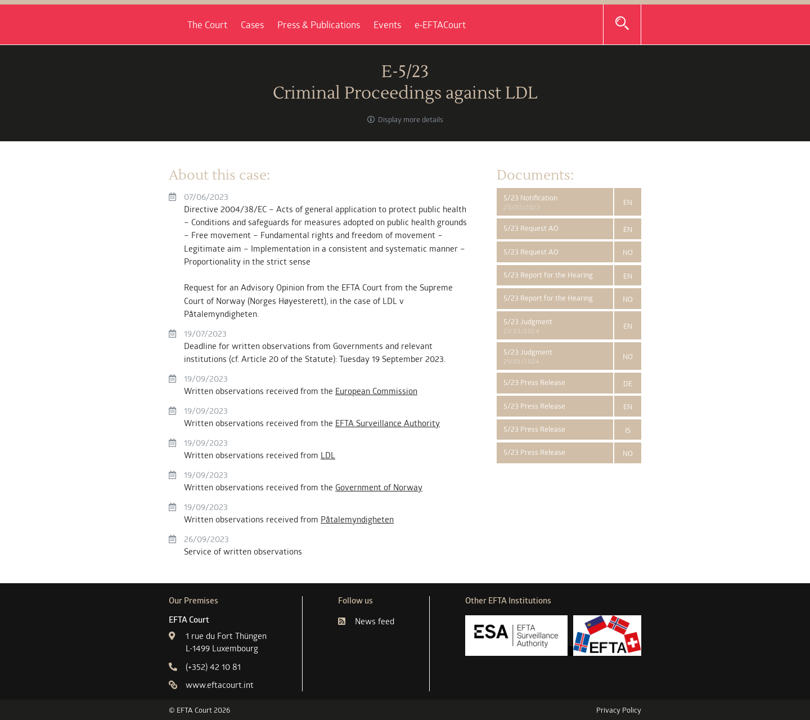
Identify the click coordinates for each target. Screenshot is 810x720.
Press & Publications (438, 24)
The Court (327, 24)
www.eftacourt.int (211, 684)
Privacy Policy (618, 709)
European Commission (376, 390)
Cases (372, 24)
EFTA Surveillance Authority (387, 423)
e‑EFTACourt (560, 24)
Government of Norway (378, 487)
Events (507, 24)
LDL (328, 455)
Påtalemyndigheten (357, 519)
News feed (366, 621)
